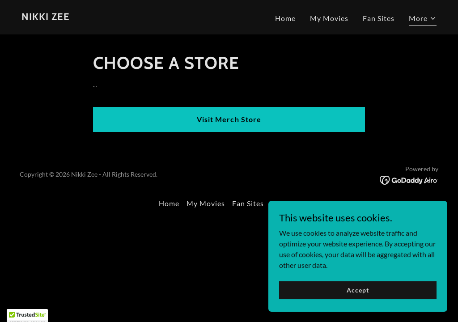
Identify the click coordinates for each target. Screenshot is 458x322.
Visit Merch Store (229, 119)
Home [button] (169, 203)
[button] (423, 19)
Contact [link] (285, 203)
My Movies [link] (329, 18)
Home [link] (285, 18)
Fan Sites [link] (378, 18)
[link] (45, 17)
